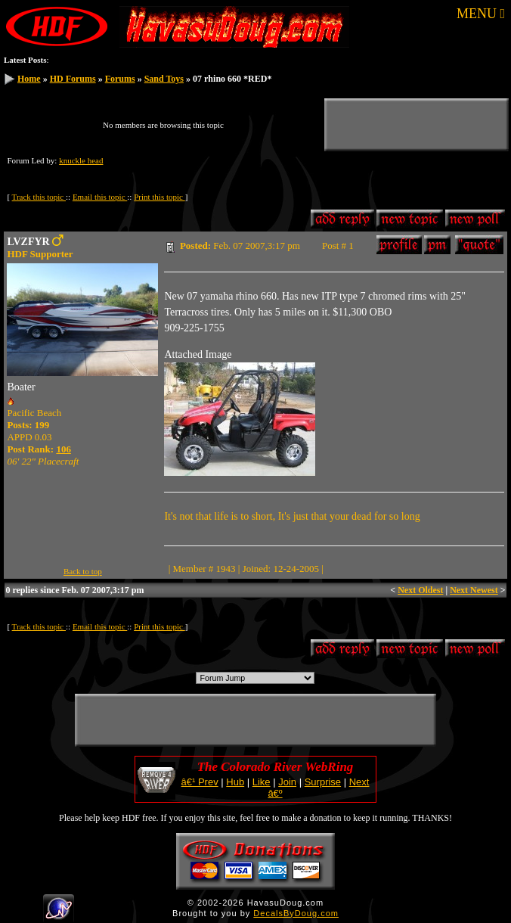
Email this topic (100, 196)
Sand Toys (164, 78)
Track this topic (39, 196)
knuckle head (81, 160)
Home (29, 78)
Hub (235, 782)
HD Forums (73, 78)
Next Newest (474, 590)
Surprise (323, 782)
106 (63, 449)
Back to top (82, 571)
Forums (120, 78)
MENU (481, 13)
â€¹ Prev (199, 782)
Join (287, 782)
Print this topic (159, 196)
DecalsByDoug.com (296, 913)
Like (261, 782)
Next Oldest (420, 590)
